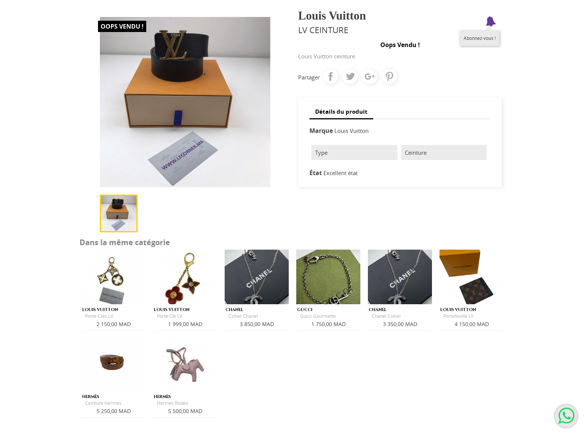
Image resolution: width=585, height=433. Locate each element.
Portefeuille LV (458, 316)
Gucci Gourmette (318, 316)
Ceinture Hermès (103, 403)
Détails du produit (341, 111)
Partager (330, 76)
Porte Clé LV (169, 316)
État (315, 173)
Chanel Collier (386, 316)
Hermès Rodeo (172, 403)
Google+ (369, 76)
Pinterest (389, 76)
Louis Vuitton (351, 130)
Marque (321, 130)
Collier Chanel (243, 316)
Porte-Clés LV (99, 316)
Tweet (350, 76)
